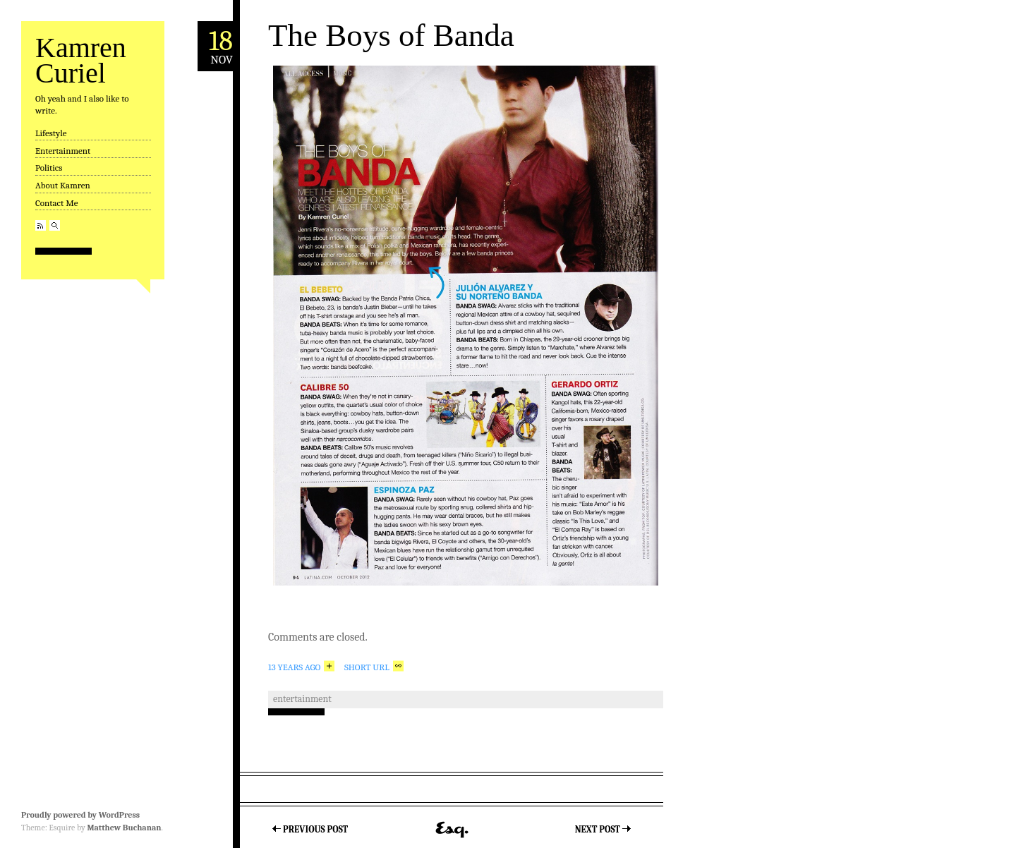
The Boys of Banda (391, 35)
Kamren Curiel (80, 60)
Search (54, 225)
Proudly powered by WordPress (80, 815)
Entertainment (62, 150)
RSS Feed (40, 225)
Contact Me (56, 203)
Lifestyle (50, 133)
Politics (48, 167)
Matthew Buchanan (124, 827)
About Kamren (62, 185)
